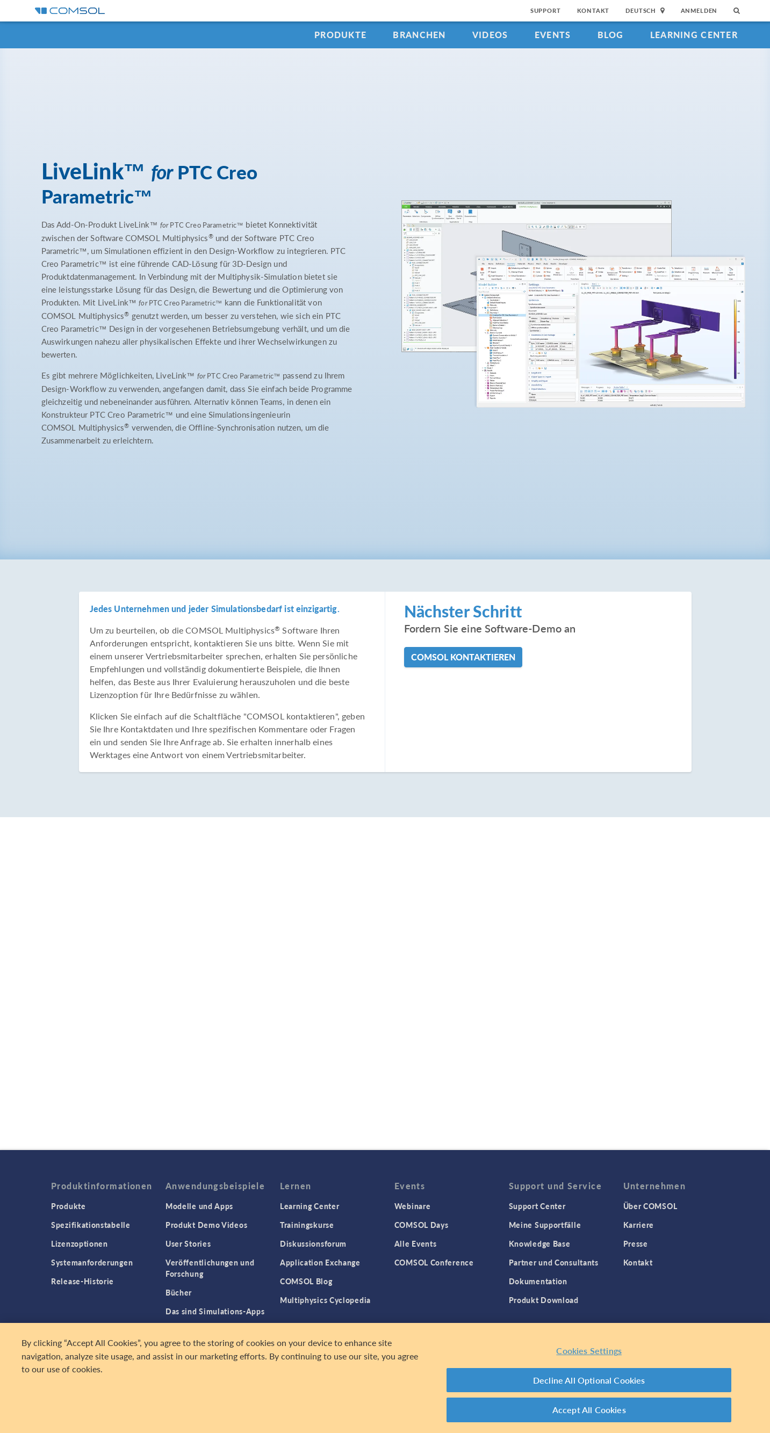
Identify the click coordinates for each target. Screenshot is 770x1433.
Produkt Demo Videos (206, 1224)
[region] (385, 1378)
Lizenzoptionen (79, 1243)
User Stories (188, 1243)
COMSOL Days (421, 1224)
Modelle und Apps (199, 1206)
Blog (611, 34)
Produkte (340, 34)
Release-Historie (82, 1281)
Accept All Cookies (589, 1409)
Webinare (412, 1206)
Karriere (638, 1224)
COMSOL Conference (434, 1262)
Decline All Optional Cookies (589, 1380)
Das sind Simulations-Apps (215, 1311)
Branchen (419, 34)
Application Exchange (320, 1262)
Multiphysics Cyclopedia (325, 1299)
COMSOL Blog (306, 1281)
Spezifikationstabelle (91, 1224)
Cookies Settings (589, 1350)
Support (545, 10)
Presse (635, 1243)
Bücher (178, 1292)
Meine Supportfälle (545, 1224)
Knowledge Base (540, 1243)
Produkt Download (544, 1299)
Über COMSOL (650, 1206)
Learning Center (694, 34)
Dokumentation (538, 1281)
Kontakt (593, 10)
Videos (490, 34)
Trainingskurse (307, 1224)
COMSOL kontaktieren (463, 657)
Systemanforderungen (92, 1262)
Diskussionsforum (313, 1243)
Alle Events (415, 1243)
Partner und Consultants (554, 1262)
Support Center (537, 1206)
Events (553, 34)
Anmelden (699, 10)
